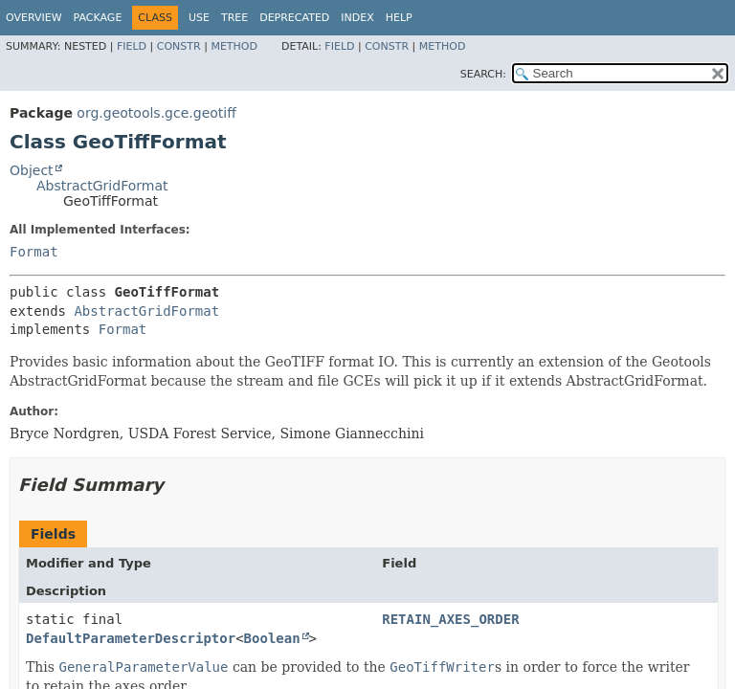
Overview (34, 17)
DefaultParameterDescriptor (130, 638)
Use (199, 17)
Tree (234, 17)
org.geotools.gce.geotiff (156, 113)
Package (98, 17)
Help (399, 17)
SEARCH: (483, 74)
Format (34, 251)
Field (131, 46)
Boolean (272, 638)
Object (32, 170)
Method (234, 46)
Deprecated (294, 17)
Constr (179, 46)
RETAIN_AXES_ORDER (450, 619)
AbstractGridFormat (101, 185)
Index (357, 17)
